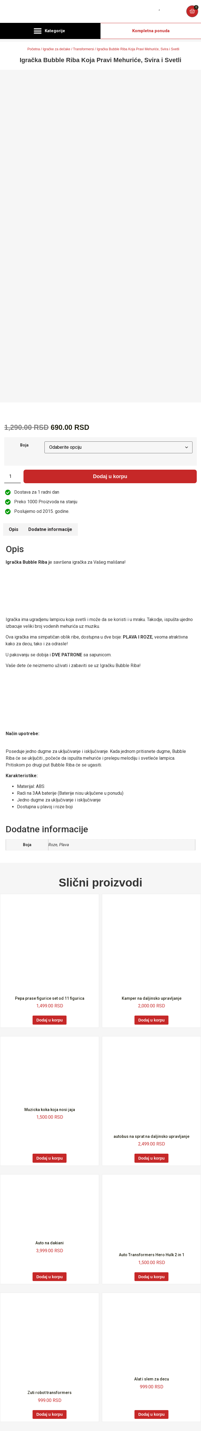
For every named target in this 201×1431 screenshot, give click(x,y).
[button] (50, 31)
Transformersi (83, 49)
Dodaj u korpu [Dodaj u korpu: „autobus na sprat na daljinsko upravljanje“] (151, 1158)
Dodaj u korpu (110, 476)
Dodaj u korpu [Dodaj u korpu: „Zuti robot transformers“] (50, 1414)
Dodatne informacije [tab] (50, 529)
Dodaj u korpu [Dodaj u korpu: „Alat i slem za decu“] (151, 1414)
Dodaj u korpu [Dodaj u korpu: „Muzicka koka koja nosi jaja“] (50, 1158)
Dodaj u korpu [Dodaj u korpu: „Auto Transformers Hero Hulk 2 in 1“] (151, 1277)
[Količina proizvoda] (12, 476)
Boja (24, 445)
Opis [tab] (13, 529)
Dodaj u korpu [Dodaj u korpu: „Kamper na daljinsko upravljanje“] (151, 1020)
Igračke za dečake (56, 49)
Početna (33, 49)
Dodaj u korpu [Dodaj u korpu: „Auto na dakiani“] (50, 1277)
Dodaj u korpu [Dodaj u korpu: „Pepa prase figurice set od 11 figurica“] (50, 1020)
